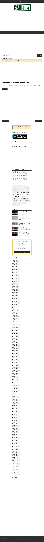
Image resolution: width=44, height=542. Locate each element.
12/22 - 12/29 (15, 385)
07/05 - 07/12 (15, 347)
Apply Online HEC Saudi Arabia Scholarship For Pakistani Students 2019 (24, 228)
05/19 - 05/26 (15, 433)
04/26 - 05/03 (15, 362)
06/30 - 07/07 (15, 423)
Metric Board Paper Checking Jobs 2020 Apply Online (24, 218)
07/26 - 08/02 (15, 344)
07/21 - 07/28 (15, 419)
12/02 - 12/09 (15, 469)
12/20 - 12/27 (15, 314)
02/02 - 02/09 (15, 376)
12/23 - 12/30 (15, 465)
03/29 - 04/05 (15, 369)
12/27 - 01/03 (15, 312)
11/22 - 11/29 (15, 320)
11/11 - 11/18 (15, 474)
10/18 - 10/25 (15, 326)
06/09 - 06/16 (15, 428)
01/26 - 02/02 (15, 378)
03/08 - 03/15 (15, 373)
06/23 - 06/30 (15, 425)
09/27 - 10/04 (15, 330)
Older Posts (38, 121)
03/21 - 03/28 (15, 297)
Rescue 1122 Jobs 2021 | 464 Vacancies (15, 82)
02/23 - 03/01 (15, 375)
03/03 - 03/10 (15, 449)
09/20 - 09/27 (15, 332)
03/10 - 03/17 (15, 448)
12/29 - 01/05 (15, 384)
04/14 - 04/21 (15, 440)
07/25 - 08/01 (15, 271)
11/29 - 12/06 (15, 318)
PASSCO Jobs (24, 196)
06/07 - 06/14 (15, 353)
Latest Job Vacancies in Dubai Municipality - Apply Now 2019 (24, 223)
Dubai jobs (27, 188)
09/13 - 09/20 (15, 333)
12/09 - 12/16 (15, 468)
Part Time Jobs (16, 196)
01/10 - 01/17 (15, 309)
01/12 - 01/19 (15, 381)
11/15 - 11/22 (15, 321)
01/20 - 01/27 (15, 459)
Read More (5, 89)
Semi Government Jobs (25, 201)
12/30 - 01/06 (15, 463)
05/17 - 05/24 (15, 358)
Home (21, 192)
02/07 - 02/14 (15, 303)
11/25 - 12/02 (15, 471)
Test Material (16, 205)
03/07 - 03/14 (15, 300)
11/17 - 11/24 (15, 393)
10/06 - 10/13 (15, 402)
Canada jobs (16, 188)
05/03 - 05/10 (15, 361)
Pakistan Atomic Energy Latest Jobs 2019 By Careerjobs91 (23, 213)
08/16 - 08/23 (15, 339)
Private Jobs (16, 198)
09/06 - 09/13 (15, 335)
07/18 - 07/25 (15, 272)
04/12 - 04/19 (15, 365)
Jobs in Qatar (20, 194)
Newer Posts (5, 121)
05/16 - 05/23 (15, 286)
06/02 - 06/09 (15, 430)
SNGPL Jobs (15, 203)
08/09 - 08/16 (15, 341)
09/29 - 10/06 (15, 404)
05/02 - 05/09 (15, 288)
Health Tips (15, 192)
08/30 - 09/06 (15, 336)
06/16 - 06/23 (15, 427)
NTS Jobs (26, 194)
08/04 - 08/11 (15, 416)
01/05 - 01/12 (15, 382)
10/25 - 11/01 (15, 324)
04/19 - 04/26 (15, 364)
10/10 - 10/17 (15, 262)
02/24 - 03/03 (15, 451)
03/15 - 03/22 (15, 372)
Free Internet (16, 190)
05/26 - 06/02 (15, 431)
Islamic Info (26, 192)
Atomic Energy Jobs (17, 186)
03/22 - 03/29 (15, 370)
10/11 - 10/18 (15, 327)
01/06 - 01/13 (15, 462)
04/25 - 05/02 (15, 289)
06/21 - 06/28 (15, 350)
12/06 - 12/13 (15, 317)
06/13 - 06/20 (15, 280)
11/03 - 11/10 (15, 396)
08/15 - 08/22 (15, 266)
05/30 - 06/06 (15, 283)
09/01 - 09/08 (15, 410)
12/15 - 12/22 (15, 387)
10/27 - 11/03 (15, 398)
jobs (14, 194)
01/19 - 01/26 (15, 379)
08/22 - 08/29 (15, 265)
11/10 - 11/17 (15, 394)
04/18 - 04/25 (15, 291)
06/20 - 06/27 (15, 278)
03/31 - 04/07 (15, 443)
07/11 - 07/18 (15, 274)
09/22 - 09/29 (15, 405)
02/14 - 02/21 (15, 301)
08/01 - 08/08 (15, 269)
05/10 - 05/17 (15, 359)
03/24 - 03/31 (15, 445)
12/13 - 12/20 (15, 315)
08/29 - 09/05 (15, 263)
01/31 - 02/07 (15, 304)
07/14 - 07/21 (15, 420)
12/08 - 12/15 (15, 388)
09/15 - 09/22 (15, 407)
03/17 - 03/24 (15, 446)
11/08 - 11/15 (15, 323)
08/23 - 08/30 (15, 338)
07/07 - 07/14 (15, 422)
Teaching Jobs (23, 203)
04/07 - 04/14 (15, 442)
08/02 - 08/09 (15, 343)
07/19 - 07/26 (15, 346)
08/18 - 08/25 (15, 413)
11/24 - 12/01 (15, 391)
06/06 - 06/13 (15, 281)
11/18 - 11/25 (15, 472)
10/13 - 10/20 (15, 401)
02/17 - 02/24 (15, 452)
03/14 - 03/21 (15, 298)
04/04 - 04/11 (15, 294)
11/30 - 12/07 (15, 260)
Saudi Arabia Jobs (24, 198)
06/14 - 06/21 (15, 352)
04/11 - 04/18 (15, 292)
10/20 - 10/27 (15, 399)
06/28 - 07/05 (15, 349)
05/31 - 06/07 (15, 355)
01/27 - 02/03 (15, 457)
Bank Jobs (25, 186)
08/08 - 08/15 (15, 268)
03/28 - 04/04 (15, 295)
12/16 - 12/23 (15, 466)
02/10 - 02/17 (15, 454)
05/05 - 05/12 (15, 436)
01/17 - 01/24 (15, 307)
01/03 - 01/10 (15, 310)
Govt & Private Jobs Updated (13, 60)
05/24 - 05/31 (15, 356)
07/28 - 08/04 (15, 417)
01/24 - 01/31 (15, 306)
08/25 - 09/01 (15, 411)
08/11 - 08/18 (15, 414)
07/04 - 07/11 (15, 275)
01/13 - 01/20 (15, 460)
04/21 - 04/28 (15, 439)
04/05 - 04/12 (15, 367)
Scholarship (16, 201)
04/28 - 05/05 (15, 437)
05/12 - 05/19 (15, 434)
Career (21, 188)
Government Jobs (25, 190)
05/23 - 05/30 (15, 285)
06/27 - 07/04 (15, 277)
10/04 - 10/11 (15, 329)
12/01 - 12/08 (15, 390)
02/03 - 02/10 (15, 456)
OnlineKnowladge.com (13, 538)
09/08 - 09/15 (15, 408)
